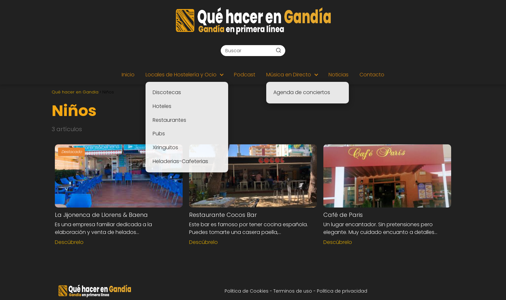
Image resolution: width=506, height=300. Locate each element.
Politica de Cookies (246, 291)
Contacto (371, 74)
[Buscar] (278, 50)
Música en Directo (288, 74)
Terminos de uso (293, 291)
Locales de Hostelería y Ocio (181, 74)
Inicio (128, 74)
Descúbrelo (69, 242)
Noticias (339, 74)
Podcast (244, 74)
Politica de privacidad (342, 291)
